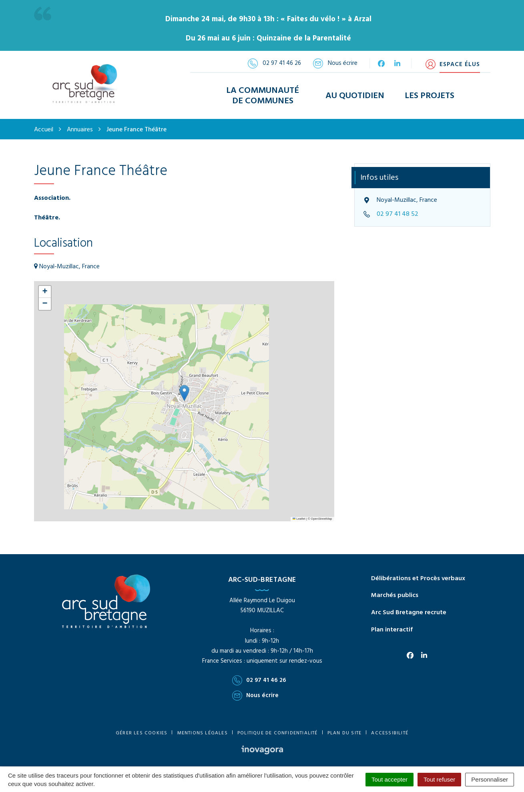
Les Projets (429, 92)
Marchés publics (394, 588)
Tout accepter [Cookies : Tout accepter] (389, 779)
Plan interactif (392, 622)
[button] (184, 386)
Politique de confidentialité (277, 726)
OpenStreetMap (321, 511)
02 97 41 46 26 (259, 673)
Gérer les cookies (141, 726)
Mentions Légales (202, 726)
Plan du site (344, 726)
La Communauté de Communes (262, 92)
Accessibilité (389, 726)
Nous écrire (255, 688)
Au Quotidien (354, 92)
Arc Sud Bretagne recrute (408, 605)
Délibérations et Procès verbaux (418, 571)
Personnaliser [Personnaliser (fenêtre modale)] (489, 779)
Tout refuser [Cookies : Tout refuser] (439, 779)
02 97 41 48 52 (397, 207)
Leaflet (299, 511)
